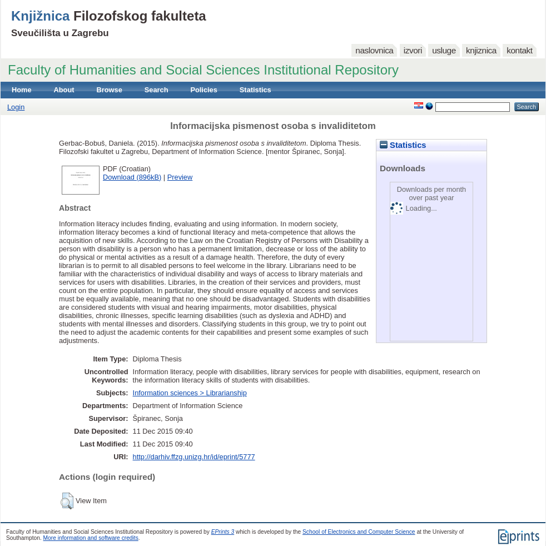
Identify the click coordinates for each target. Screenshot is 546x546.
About (64, 90)
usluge (444, 50)
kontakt (519, 50)
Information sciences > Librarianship (190, 393)
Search (156, 90)
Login (15, 107)
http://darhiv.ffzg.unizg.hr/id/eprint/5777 (194, 457)
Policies (203, 90)
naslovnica (374, 50)
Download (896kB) (132, 177)
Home (22, 90)
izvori (413, 50)
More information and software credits (90, 538)
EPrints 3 (223, 532)
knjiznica (481, 50)
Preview (180, 177)
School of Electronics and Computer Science (358, 532)
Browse (109, 90)
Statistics (255, 90)
